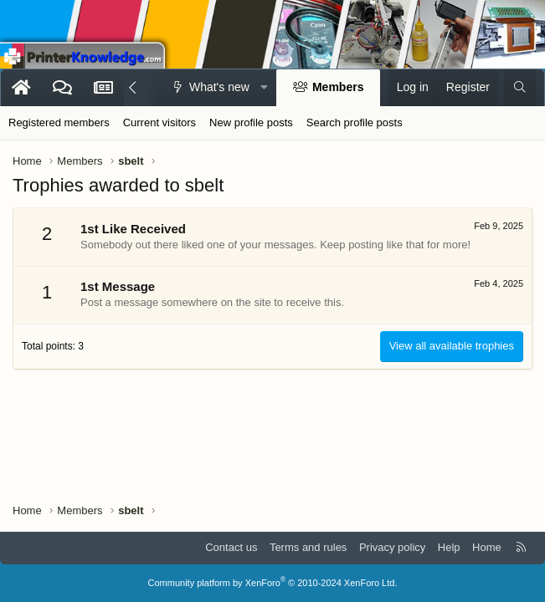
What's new (219, 87)
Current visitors (159, 122)
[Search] (520, 87)
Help (449, 547)
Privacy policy (392, 547)
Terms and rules (308, 547)
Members (337, 87)
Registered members (59, 122)
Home (486, 547)
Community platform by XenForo (273, 583)
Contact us (231, 547)
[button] (263, 87)
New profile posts (251, 122)
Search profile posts (354, 122)
